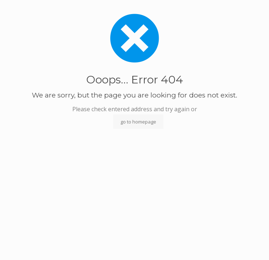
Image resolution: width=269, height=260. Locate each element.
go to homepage (138, 121)
